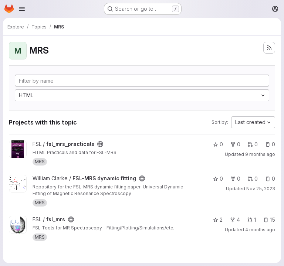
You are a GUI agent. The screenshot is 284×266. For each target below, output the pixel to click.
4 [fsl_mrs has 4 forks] (235, 219)
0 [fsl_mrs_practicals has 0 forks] (235, 144)
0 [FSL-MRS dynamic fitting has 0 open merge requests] (253, 178)
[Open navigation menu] (22, 9)
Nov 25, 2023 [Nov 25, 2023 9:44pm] (260, 188)
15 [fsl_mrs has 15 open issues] (269, 219)
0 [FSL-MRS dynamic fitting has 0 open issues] (270, 178)
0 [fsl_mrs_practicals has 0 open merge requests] (253, 144)
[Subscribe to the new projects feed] (269, 48)
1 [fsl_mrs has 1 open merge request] (251, 219)
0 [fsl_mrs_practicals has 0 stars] (218, 144)
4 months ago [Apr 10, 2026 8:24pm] (260, 229)
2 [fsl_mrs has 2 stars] (218, 219)
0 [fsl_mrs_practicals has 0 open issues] (270, 144)
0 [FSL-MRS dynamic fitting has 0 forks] (235, 178)
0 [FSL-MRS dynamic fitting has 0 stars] (218, 178)
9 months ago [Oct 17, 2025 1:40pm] (260, 154)
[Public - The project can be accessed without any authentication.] (100, 144)
